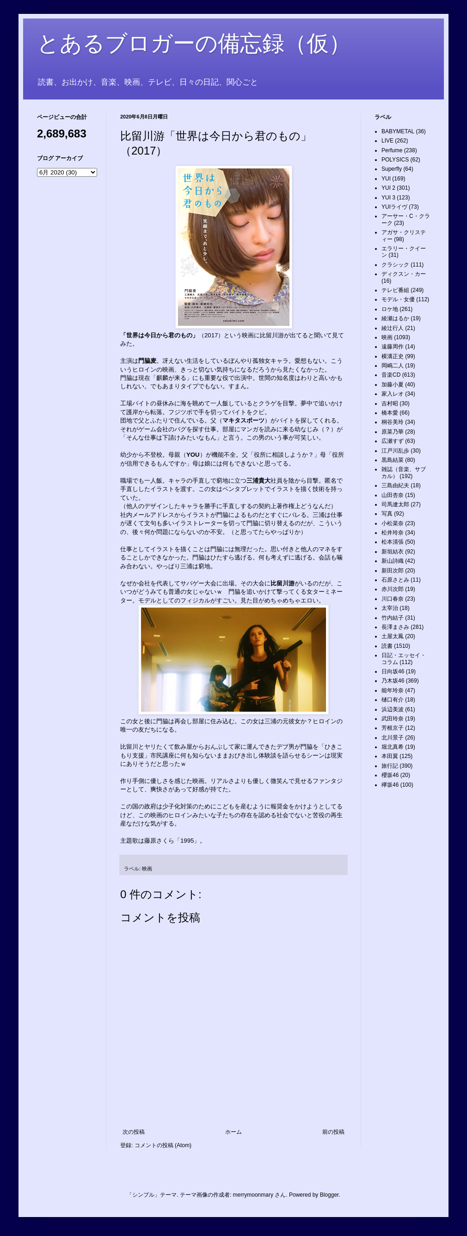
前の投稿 (333, 1132)
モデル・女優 (398, 299)
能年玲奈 (392, 690)
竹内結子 (392, 618)
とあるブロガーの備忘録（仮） (194, 43)
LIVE (387, 140)
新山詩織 (392, 561)
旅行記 (389, 766)
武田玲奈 (392, 718)
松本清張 (392, 542)
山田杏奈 (392, 495)
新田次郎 (392, 570)
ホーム (233, 1132)
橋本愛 (389, 413)
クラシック (395, 264)
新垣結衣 (392, 551)
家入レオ (392, 394)
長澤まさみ (395, 627)
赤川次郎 (392, 589)
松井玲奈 (392, 532)
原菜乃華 (392, 432)
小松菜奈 (392, 523)
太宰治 (389, 608)
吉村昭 (389, 403)
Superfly (391, 169)
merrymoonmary (253, 1195)
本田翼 (389, 756)
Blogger (329, 1195)
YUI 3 (388, 197)
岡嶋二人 (392, 365)
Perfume (391, 150)
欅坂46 (390, 785)
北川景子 (392, 737)
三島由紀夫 (395, 485)
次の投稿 (134, 1132)
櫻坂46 (390, 775)
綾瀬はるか (395, 318)
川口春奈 (392, 599)
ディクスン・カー (403, 274)
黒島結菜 (392, 460)
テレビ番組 (395, 290)
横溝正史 (392, 356)
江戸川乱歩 (395, 450)
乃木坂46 (392, 680)
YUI (386, 178)
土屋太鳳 (392, 636)
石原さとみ (395, 580)
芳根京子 (392, 728)
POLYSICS (395, 159)
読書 (387, 646)
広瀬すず (392, 441)
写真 (387, 513)
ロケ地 (389, 309)
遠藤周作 (392, 346)
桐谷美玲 (392, 422)
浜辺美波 (392, 709)
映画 (147, 868)
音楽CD (390, 375)
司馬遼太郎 (395, 504)
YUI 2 (388, 188)
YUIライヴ (394, 207)
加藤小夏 (392, 384)
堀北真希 (392, 747)
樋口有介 (392, 699)
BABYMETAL (397, 131)
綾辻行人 (392, 328)
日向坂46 (392, 671)
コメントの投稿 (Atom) (163, 1145)
